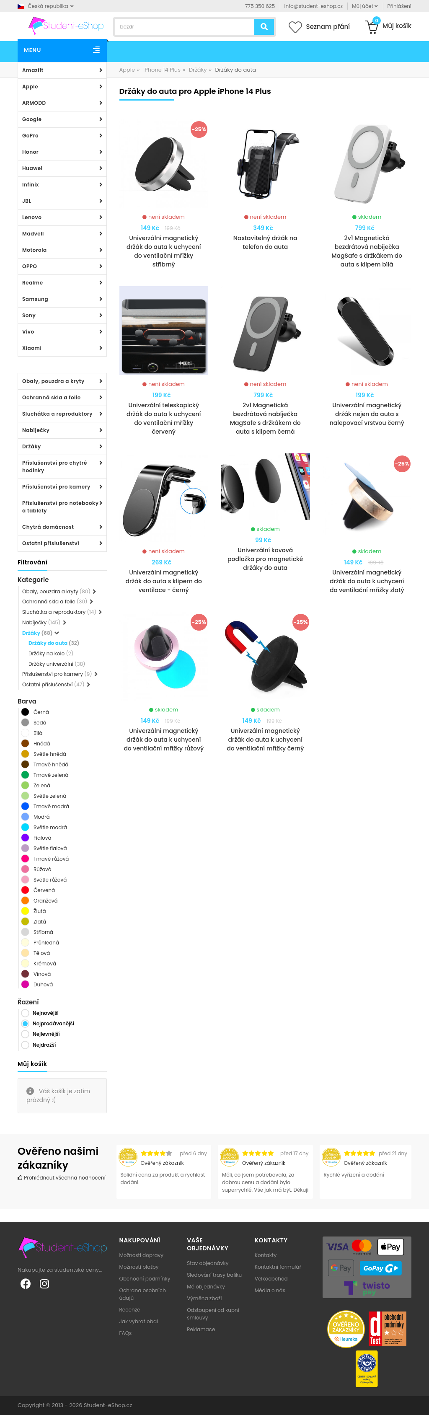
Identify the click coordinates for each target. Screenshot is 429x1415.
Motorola (34, 250)
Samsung (35, 299)
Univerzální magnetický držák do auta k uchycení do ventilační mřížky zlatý (367, 581)
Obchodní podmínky (145, 1278)
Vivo (28, 331)
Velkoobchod (271, 1278)
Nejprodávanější (53, 1023)
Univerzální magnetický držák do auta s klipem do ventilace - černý (164, 581)
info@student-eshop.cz (313, 6)
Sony (29, 315)
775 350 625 (260, 6)
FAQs (125, 1333)
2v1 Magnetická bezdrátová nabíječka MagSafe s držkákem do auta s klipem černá (265, 418)
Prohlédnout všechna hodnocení (62, 1177)
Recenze (129, 1309)
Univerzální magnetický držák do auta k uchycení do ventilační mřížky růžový (164, 740)
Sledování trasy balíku (214, 1274)
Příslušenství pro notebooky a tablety (60, 506)
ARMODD (34, 102)
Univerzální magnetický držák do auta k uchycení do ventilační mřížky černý (265, 740)
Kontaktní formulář (278, 1266)
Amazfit (33, 70)
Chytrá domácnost (48, 526)
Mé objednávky (206, 1286)
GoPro (30, 135)
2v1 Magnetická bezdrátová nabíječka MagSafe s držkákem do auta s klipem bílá (366, 251)
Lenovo (31, 217)
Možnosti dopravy (141, 1255)
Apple (30, 86)
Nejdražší (44, 1044)
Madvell (33, 233)
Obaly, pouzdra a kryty (53, 381)
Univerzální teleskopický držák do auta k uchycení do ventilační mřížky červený (164, 418)
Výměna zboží (204, 1298)
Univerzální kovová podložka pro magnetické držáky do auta (265, 559)
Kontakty (266, 1255)
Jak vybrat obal (138, 1321)
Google (31, 119)
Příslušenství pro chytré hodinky (54, 466)
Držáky (31, 446)
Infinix (30, 184)
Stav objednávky (207, 1263)
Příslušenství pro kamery (56, 486)
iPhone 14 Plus (162, 70)
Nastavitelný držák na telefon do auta (265, 242)
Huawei (32, 168)
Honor (30, 151)
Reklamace (201, 1329)
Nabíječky (35, 430)
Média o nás (270, 1290)
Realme (32, 282)
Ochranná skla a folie (51, 397)
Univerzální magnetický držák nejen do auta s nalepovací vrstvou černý (367, 414)
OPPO (29, 266)
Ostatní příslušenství (50, 543)
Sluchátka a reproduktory (57, 413)
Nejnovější (46, 1013)
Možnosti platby (139, 1266)
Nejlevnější (46, 1033)
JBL (26, 200)
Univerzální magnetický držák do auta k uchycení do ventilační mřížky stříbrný (164, 251)
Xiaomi (31, 348)
